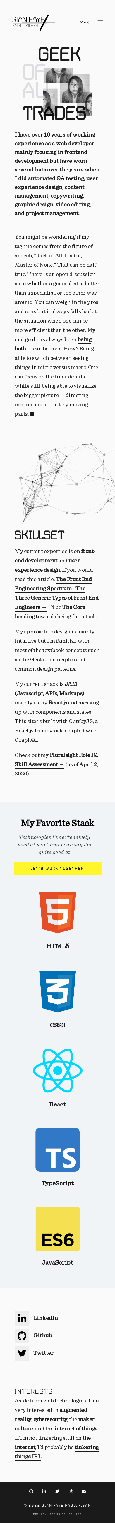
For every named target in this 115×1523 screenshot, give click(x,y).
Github (33, 1335)
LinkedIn (36, 1318)
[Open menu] (92, 22)
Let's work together (57, 868)
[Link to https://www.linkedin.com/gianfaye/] (44, 1490)
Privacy (40, 1514)
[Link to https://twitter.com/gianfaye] (57, 1490)
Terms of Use (61, 1514)
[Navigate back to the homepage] (33, 23)
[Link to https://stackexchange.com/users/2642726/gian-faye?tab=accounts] (70, 1490)
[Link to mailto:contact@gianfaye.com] (84, 1490)
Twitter (34, 1353)
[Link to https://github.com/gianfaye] (31, 1490)
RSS (79, 1514)
